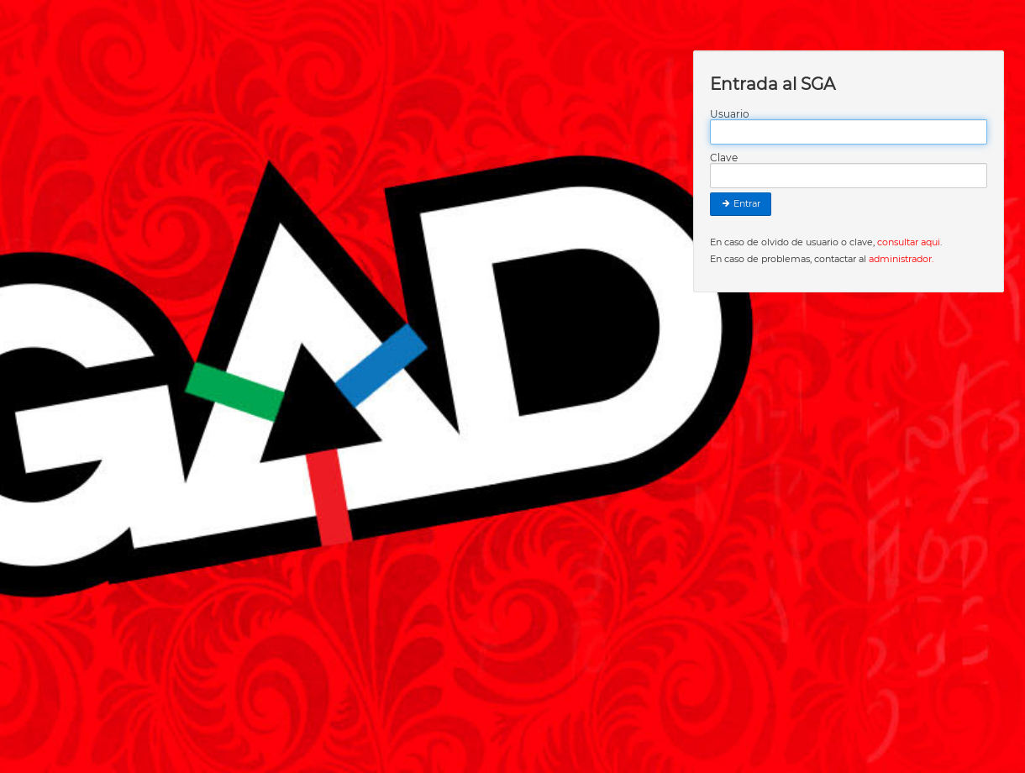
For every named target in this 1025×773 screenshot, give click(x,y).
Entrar (740, 203)
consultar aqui (908, 242)
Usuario (729, 114)
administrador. (901, 259)
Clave (724, 158)
